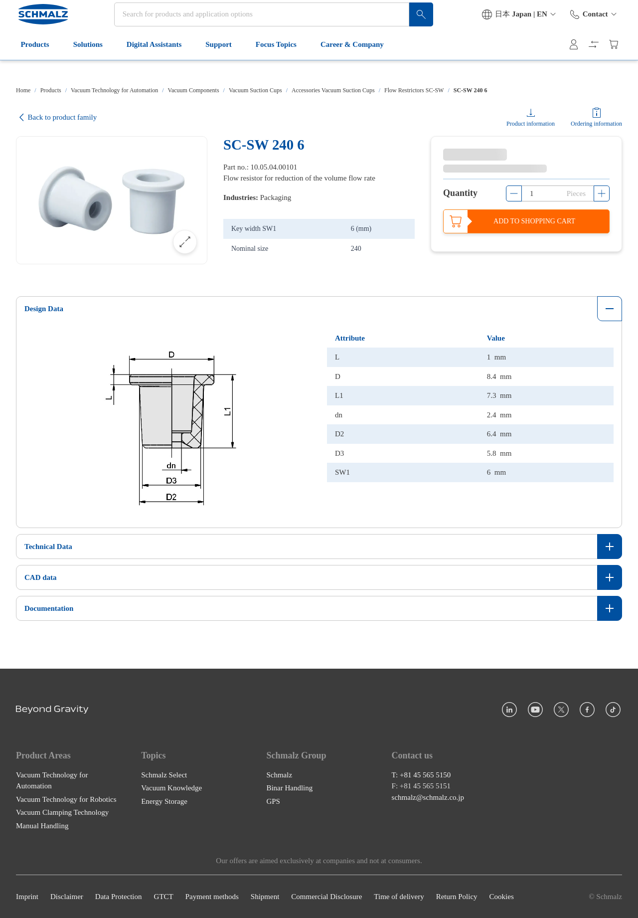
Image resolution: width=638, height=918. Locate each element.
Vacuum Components (193, 90)
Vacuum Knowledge (171, 788)
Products (38, 64)
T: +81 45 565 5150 (421, 775)
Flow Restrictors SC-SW (414, 90)
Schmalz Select (164, 775)
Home (23, 90)
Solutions (91, 64)
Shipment (265, 897)
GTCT (163, 897)
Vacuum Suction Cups (255, 90)
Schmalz (279, 775)
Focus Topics (279, 64)
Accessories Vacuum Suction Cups (333, 90)
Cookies (501, 897)
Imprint (27, 897)
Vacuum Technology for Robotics (66, 799)
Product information (530, 123)
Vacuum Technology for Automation (114, 90)
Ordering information (596, 123)
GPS (273, 801)
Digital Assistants (157, 64)
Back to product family (56, 117)
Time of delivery (399, 897)
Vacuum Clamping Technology (62, 812)
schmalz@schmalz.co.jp (428, 797)
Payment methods (212, 897)
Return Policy (457, 897)
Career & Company (355, 64)
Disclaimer (66, 897)
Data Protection (118, 897)
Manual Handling (42, 826)
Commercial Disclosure (326, 897)
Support (222, 64)
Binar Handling (289, 788)
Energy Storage (164, 801)
